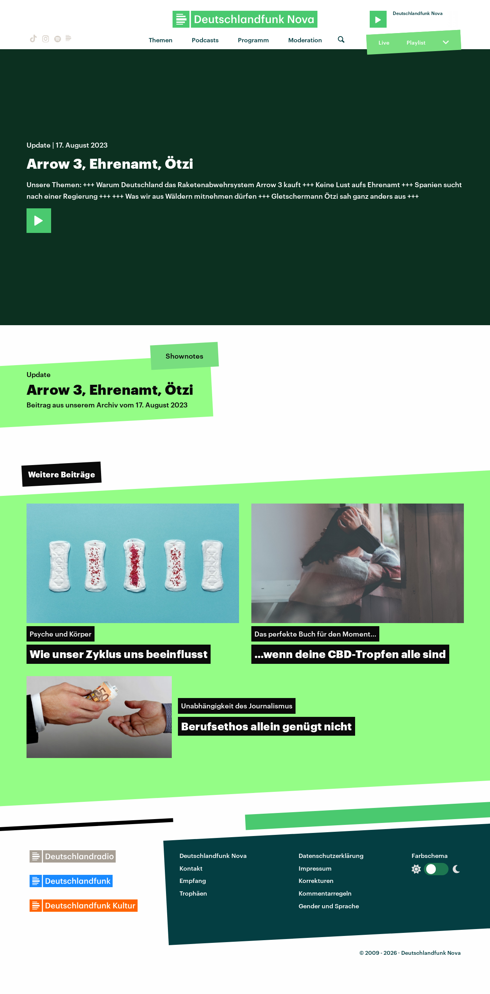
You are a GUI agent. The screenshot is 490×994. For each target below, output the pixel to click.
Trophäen (193, 893)
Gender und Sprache (329, 905)
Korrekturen (316, 880)
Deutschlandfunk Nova (213, 855)
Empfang (192, 880)
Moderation (305, 39)
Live (384, 42)
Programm (253, 39)
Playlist (416, 42)
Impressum (315, 868)
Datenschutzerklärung (331, 855)
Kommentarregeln (325, 893)
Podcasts (205, 39)
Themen (161, 39)
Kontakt (191, 868)
